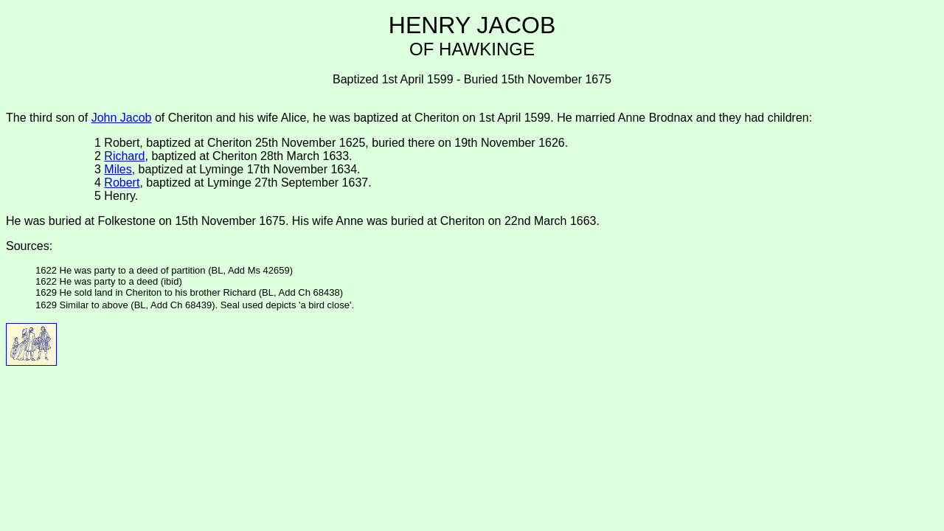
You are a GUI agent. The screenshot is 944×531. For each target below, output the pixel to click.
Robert (121, 182)
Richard (124, 156)
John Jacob (121, 117)
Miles (117, 169)
